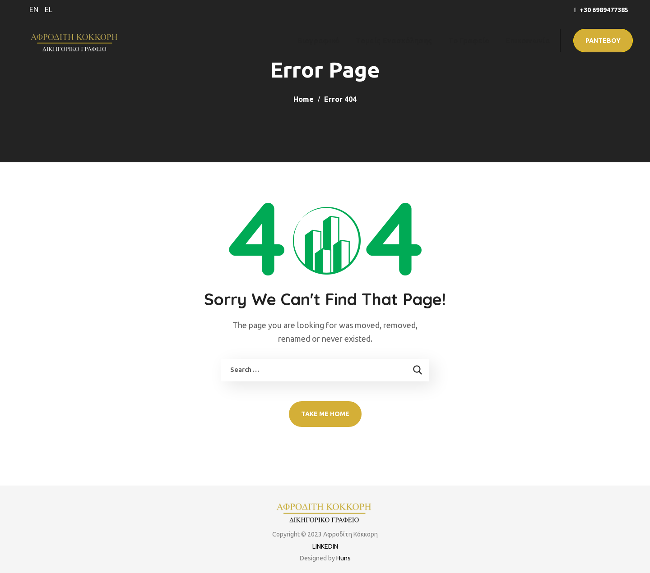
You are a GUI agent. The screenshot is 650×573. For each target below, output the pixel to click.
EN (33, 9)
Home (303, 99)
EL (48, 9)
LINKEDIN (325, 546)
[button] (603, 40)
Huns (343, 558)
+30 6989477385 (604, 10)
